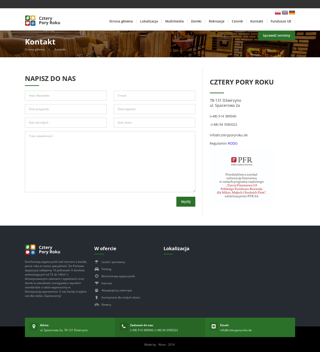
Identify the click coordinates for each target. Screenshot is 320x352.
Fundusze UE (281, 21)
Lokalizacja (149, 21)
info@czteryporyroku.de (236, 330)
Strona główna (121, 21)
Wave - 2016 (166, 345)
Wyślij (186, 201)
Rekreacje (216, 21)
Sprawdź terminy (276, 35)
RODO (233, 143)
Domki (196, 21)
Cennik (237, 21)
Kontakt (256, 21)
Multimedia (174, 21)
